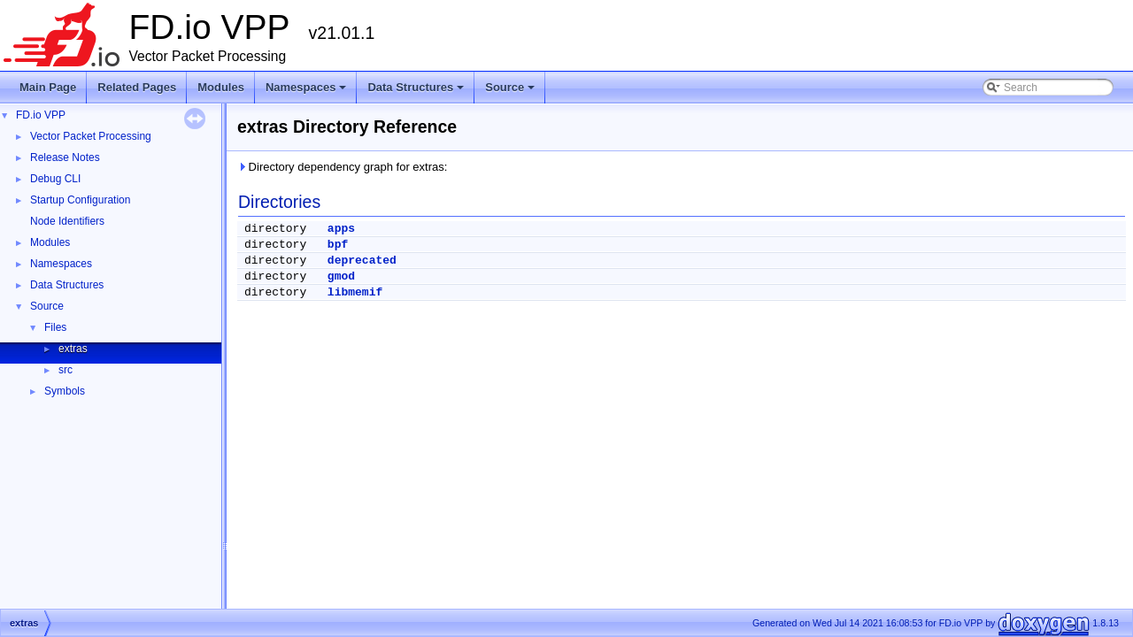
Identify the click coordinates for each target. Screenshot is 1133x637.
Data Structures (416, 92)
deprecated (362, 260)
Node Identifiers (67, 221)
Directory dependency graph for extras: (342, 166)
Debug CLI (55, 179)
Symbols (64, 391)
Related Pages (136, 87)
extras (73, 348)
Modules (220, 87)
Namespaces (308, 92)
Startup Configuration (80, 200)
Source (511, 92)
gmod (341, 276)
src (65, 370)
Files (55, 327)
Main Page (47, 87)
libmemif (355, 292)
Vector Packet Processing (90, 136)
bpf (338, 244)
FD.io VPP (41, 115)
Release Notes (65, 157)
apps (341, 228)
